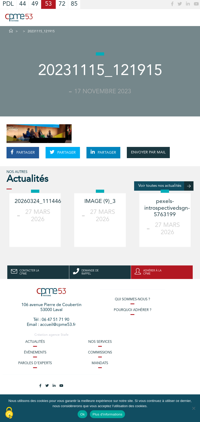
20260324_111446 (38, 201)
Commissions (100, 352)
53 (48, 4)
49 (35, 4)
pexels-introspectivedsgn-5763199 (167, 208)
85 (74, 4)
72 (62, 4)
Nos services (100, 342)
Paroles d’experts (35, 363)
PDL (8, 4)
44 (22, 4)
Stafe (64, 335)
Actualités (35, 342)
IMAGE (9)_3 (100, 201)
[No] (193, 408)
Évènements (35, 352)
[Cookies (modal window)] (9, 413)
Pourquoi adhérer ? (132, 310)
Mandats (100, 363)
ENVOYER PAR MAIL (148, 152)
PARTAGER (23, 152)
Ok (82, 414)
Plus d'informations (107, 414)
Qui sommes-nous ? (132, 299)
